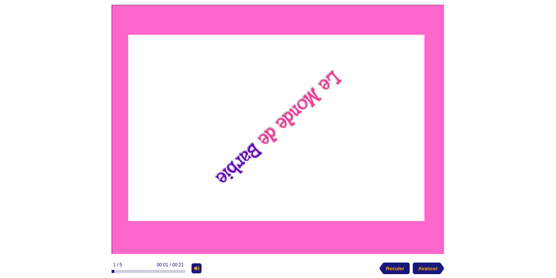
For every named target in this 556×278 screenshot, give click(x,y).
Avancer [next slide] (428, 268)
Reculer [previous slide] (395, 268)
